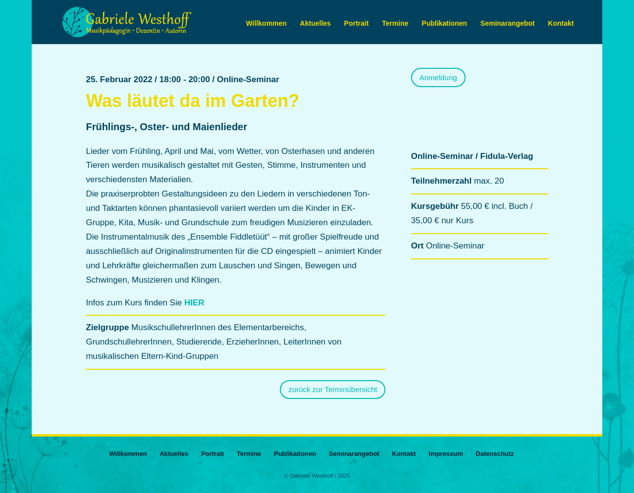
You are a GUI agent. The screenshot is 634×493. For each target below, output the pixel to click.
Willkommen (266, 23)
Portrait (356, 23)
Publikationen (444, 23)
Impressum (445, 453)
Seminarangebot (507, 23)
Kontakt (561, 23)
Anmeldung (438, 77)
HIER (194, 302)
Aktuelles (315, 23)
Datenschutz (495, 453)
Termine (395, 23)
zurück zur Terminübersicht (332, 389)
